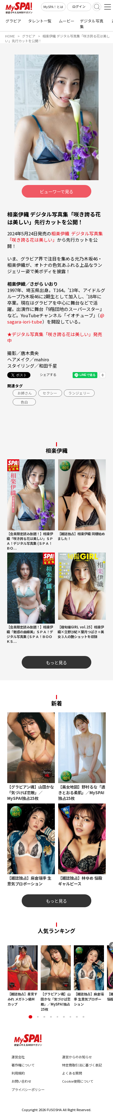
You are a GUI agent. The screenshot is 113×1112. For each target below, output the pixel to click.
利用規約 (18, 1073)
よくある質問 (72, 1073)
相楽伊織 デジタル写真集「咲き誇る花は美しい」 (55, 236)
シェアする (48, 374)
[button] (30, 1016)
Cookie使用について (77, 1081)
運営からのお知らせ (77, 1056)
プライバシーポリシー (28, 1089)
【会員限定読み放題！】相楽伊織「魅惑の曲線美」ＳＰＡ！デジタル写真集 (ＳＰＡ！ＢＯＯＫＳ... (30, 634)
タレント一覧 (40, 21)
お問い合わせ (21, 1081)
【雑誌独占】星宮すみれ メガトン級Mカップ (22, 998)
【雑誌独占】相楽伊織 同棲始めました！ (81, 536)
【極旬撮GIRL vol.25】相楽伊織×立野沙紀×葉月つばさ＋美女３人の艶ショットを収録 (81, 632)
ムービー (66, 21)
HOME (10, 36)
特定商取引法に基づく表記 (82, 1065)
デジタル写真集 (91, 23)
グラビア (13, 21)
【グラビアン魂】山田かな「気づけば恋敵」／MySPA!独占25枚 (56, 1001)
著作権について (23, 1065)
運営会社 (18, 1056)
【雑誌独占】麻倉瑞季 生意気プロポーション (89, 998)
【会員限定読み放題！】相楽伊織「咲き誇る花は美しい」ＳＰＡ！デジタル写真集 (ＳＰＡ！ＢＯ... (30, 540)
